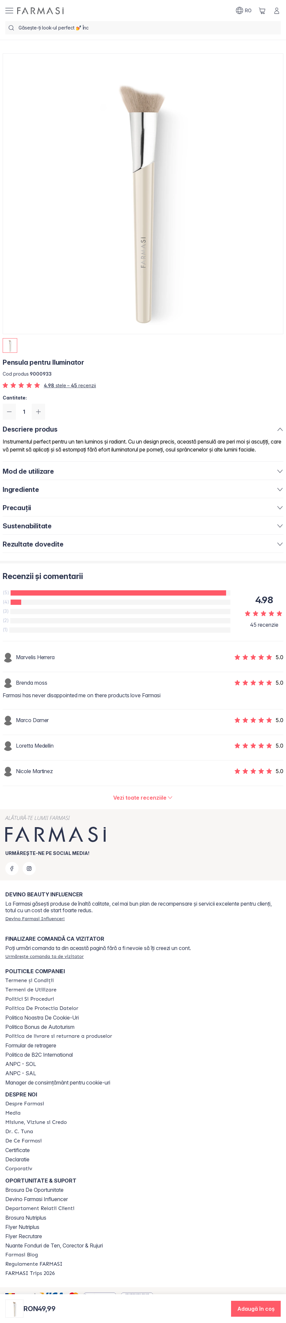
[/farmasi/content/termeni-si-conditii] (29, 980)
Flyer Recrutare (23, 1236)
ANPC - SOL (20, 1064)
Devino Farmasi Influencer (36, 1199)
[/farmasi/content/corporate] (18, 1168)
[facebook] (12, 868)
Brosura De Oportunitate (34, 1190)
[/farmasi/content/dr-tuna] (19, 1131)
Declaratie (17, 1159)
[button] (256, 1309)
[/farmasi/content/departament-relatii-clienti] (39, 1208)
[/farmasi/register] (35, 918)
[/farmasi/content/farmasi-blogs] (21, 1254)
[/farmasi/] (40, 11)
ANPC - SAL (20, 1073)
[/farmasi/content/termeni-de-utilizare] (31, 989)
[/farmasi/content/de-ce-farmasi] (23, 1141)
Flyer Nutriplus (22, 1227)
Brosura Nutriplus (25, 1217)
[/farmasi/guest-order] (44, 956)
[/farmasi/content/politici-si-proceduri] (29, 999)
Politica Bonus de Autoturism (39, 1027)
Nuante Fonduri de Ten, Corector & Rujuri (54, 1245)
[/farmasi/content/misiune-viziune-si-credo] (36, 1122)
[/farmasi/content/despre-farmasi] (24, 1103)
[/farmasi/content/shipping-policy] (58, 1036)
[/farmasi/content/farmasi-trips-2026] (30, 1273)
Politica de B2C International (39, 1054)
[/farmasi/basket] (262, 11)
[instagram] (29, 868)
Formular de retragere (30, 1045)
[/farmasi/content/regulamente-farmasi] (34, 1264)
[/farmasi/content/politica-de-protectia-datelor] (41, 1008)
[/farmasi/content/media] (13, 1113)
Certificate (17, 1150)
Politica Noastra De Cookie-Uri (42, 1017)
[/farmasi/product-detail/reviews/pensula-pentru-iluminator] (143, 797)
